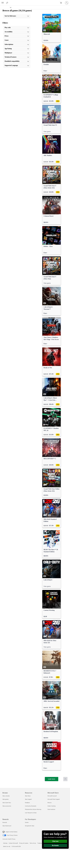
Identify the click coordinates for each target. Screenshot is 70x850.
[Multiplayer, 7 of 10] (16, 53)
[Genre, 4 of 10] (16, 40)
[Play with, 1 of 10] (16, 27)
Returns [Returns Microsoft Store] (50, 802)
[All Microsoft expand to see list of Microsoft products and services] (2, 2)
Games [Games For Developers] (27, 822)
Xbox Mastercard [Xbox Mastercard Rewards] (7, 825)
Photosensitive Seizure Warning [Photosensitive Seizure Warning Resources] (33, 809)
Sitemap (5, 843)
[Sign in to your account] (66, 2)
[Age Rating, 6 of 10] (16, 48)
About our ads (6, 846)
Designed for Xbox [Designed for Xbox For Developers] (29, 825)
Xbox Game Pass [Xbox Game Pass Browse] (7, 802)
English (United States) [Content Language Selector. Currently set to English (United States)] (11, 831)
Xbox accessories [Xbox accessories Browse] (7, 806)
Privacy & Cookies (23, 843)
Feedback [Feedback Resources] (27, 802)
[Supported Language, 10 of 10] (16, 65)
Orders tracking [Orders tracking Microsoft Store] (51, 806)
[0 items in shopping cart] (61, 2)
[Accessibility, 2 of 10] (16, 31)
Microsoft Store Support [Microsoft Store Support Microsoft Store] (54, 799)
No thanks (55, 845)
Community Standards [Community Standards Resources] (30, 806)
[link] (51, 28)
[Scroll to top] (65, 779)
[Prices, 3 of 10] (16, 36)
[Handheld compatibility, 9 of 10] (16, 61)
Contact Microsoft (13, 843)
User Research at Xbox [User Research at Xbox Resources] (31, 812)
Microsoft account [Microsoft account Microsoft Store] (52, 796)
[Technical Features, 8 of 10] (16, 57)
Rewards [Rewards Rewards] (5, 822)
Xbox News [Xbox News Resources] (28, 796)
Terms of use (33, 843)
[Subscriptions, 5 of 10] (16, 44)
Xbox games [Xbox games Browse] (6, 799)
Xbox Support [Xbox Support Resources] (28, 799)
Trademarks (40, 843)
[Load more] (51, 779)
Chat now (55, 841)
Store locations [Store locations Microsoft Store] (51, 809)
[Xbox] (5, 7)
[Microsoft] (35, 1)
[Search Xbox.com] (7, 2)
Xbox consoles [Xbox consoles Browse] (6, 796)
